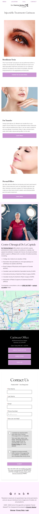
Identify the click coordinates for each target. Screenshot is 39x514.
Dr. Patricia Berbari (7, 248)
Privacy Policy (16, 444)
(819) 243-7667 (26, 285)
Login (27, 510)
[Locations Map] (19, 310)
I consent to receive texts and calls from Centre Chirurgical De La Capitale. (21, 439)
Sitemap (12, 510)
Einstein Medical (31, 507)
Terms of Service (17, 473)
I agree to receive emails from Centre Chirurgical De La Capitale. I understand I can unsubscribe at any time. (21, 454)
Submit (19, 464)
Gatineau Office (19, 337)
